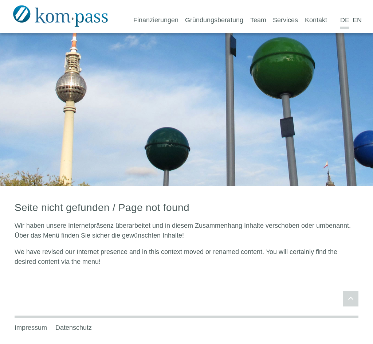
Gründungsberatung (214, 20)
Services (285, 20)
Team (258, 20)
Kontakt (316, 20)
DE (344, 20)
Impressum (31, 327)
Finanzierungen (155, 20)
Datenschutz (73, 327)
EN (357, 20)
